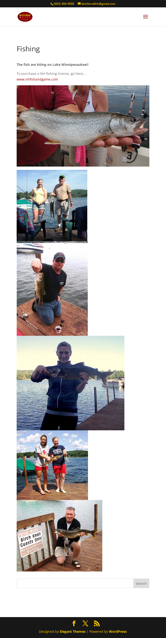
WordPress (118, 631)
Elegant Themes (73, 631)
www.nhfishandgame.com (37, 79)
